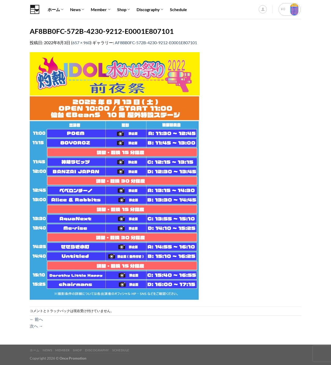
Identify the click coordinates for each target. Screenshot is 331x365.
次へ (36, 325)
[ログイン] (263, 9)
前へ (36, 319)
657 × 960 (81, 42)
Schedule (178, 9)
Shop (123, 9)
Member (100, 9)
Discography (150, 9)
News (77, 9)
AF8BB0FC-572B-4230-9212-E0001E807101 (156, 42)
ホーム (55, 9)
